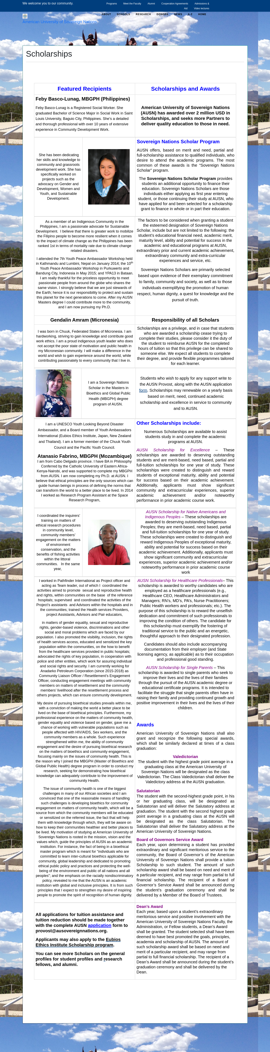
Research (143, 14)
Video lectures (201, 8)
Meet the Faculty (132, 3)
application (99, 925)
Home (202, 14)
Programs (111, 3)
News (178, 14)
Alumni (151, 3)
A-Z (190, 14)
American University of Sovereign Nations (60, 22)
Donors (163, 14)
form (143, 390)
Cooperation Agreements (174, 3)
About (106, 14)
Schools (123, 14)
